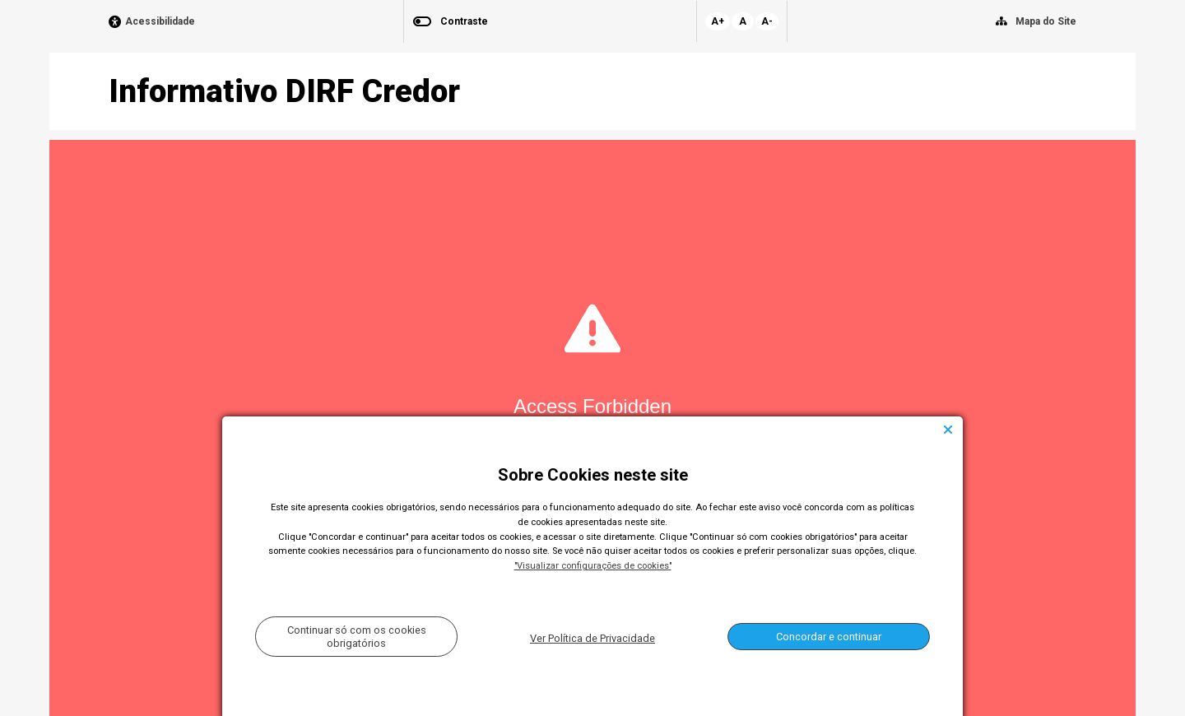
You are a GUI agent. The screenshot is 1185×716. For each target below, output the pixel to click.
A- (767, 21)
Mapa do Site (1045, 21)
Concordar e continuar (828, 636)
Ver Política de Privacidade (592, 638)
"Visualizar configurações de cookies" (593, 565)
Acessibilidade (160, 21)
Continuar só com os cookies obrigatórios (356, 636)
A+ (717, 21)
